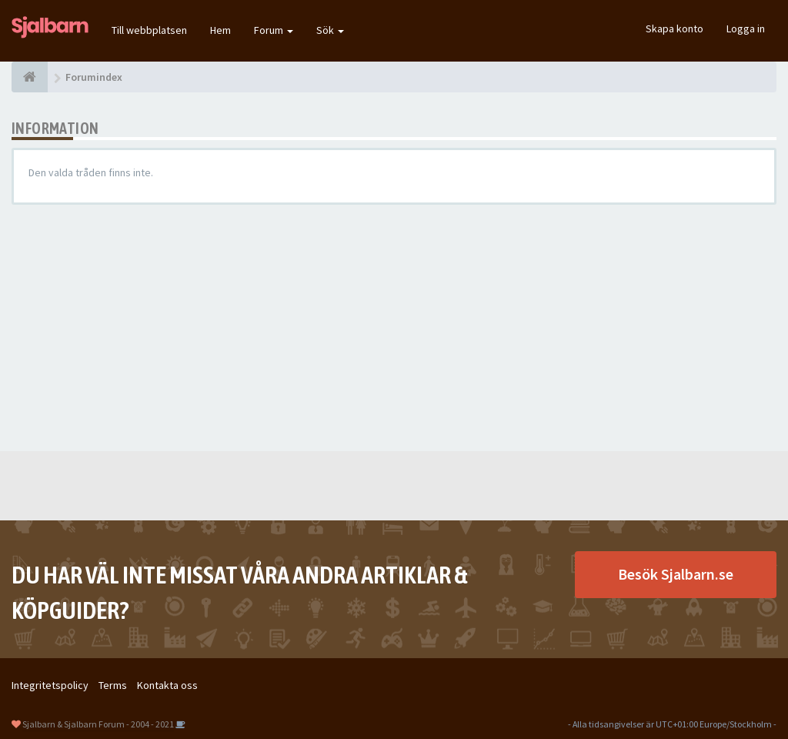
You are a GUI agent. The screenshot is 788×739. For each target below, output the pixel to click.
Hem (220, 30)
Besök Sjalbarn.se (675, 574)
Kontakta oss (167, 685)
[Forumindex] (30, 77)
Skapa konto (674, 28)
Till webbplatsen (149, 30)
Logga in (745, 28)
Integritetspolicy (50, 685)
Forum (273, 30)
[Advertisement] (394, 328)
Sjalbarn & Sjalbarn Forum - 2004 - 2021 (98, 724)
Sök (330, 30)
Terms (112, 685)
